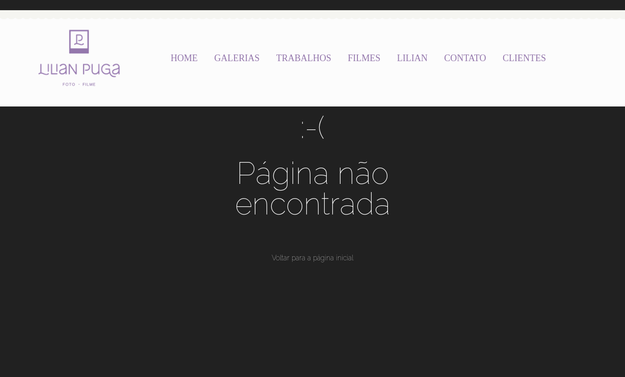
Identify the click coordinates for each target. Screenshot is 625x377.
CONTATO (465, 58)
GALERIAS (236, 58)
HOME (184, 58)
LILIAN (412, 58)
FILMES (364, 58)
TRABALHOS (303, 58)
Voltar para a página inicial (312, 257)
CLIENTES (524, 58)
